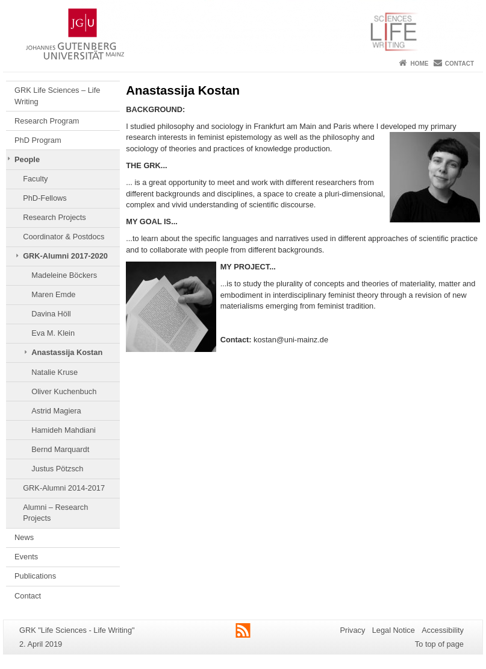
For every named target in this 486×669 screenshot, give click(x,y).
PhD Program (37, 140)
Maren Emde (53, 294)
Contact (459, 63)
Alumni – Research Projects (55, 513)
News (24, 537)
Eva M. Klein (53, 333)
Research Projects (54, 217)
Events (26, 556)
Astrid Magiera (56, 410)
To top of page (439, 644)
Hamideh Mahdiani (63, 430)
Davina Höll (50, 313)
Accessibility (443, 630)
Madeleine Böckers (64, 275)
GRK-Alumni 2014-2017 (64, 487)
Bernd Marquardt (60, 449)
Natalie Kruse (54, 372)
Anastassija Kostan (66, 352)
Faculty (35, 178)
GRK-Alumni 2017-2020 (65, 255)
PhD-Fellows (45, 198)
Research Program (46, 120)
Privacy (352, 630)
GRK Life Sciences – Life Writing (57, 95)
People (27, 159)
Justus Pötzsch (57, 468)
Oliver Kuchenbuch (63, 391)
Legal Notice (393, 630)
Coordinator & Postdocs (63, 236)
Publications (35, 575)
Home (419, 63)
